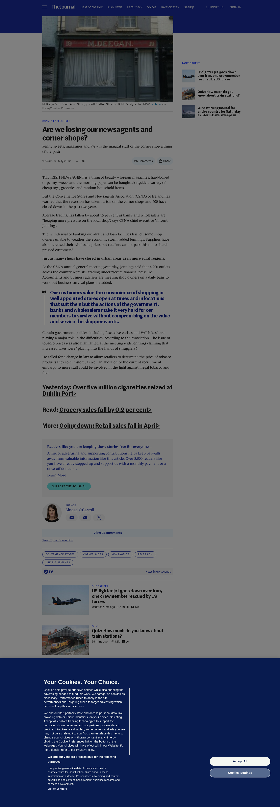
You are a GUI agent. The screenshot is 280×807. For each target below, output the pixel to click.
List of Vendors (57, 788)
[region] (140, 732)
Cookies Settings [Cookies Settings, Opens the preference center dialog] (240, 773)
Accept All (240, 761)
